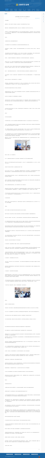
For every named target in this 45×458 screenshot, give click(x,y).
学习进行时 (11, 9)
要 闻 (24, 9)
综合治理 (7, 10)
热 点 (33, 10)
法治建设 (11, 10)
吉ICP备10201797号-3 (13, 456)
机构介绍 (20, 9)
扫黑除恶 (29, 10)
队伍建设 (20, 10)
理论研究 (38, 10)
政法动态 (15, 9)
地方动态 (33, 9)
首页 (7, 9)
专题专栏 (24, 10)
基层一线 (38, 9)
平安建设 (15, 10)
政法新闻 (29, 9)
